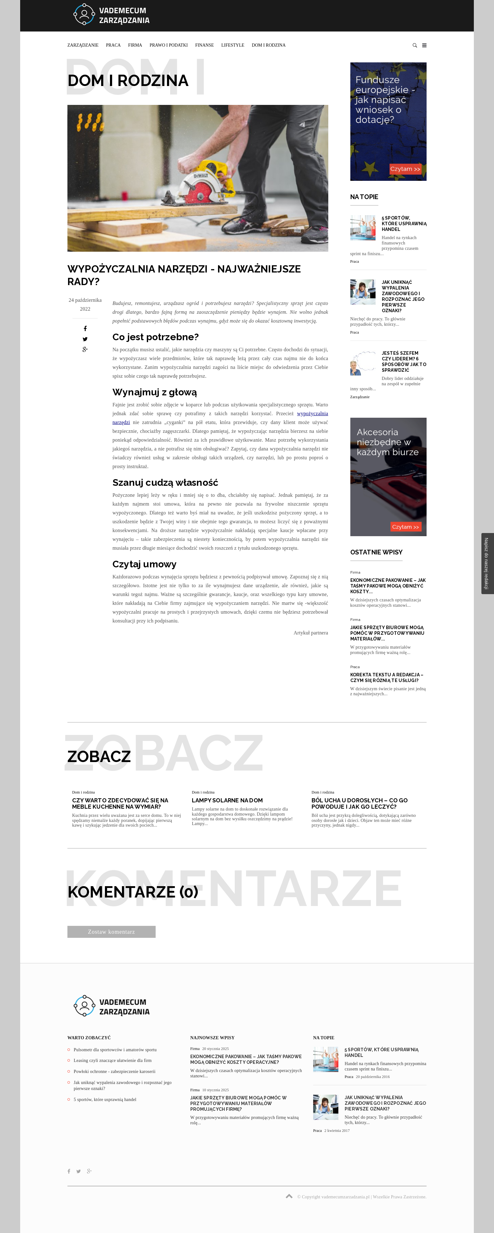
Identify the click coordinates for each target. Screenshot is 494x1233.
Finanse (204, 45)
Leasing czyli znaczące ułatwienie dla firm (113, 1060)
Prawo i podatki (169, 45)
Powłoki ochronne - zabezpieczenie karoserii (115, 1071)
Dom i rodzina (268, 45)
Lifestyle (232, 45)
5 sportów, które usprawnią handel (404, 223)
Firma (135, 45)
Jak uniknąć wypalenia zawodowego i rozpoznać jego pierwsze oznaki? (385, 1103)
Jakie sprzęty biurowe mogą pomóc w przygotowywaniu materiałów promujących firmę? (238, 1103)
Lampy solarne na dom (227, 800)
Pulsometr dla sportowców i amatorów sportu (115, 1049)
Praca (113, 45)
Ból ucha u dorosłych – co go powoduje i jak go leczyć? (360, 803)
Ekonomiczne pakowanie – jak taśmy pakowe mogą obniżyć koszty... (388, 586)
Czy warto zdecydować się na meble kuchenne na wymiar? (120, 803)
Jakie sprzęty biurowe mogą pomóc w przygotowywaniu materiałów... (387, 633)
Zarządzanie (83, 45)
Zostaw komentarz (111, 932)
